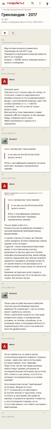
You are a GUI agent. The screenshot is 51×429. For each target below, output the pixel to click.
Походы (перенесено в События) (16, 10)
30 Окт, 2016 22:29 (8, 178)
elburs (23, 22)
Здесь (7, 149)
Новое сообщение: (10, 22)
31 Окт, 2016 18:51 (35, 22)
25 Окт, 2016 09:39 (8, 133)
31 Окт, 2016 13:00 (8, 339)
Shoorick (13, 139)
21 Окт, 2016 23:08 (8, 74)
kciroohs (23, 193)
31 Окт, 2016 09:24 (8, 288)
